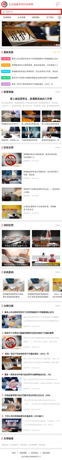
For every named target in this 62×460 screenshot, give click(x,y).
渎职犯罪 (50, 17)
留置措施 (36, 17)
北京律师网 (32, 445)
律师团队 (23, 453)
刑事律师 (23, 445)
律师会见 (5, 445)
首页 (7, 17)
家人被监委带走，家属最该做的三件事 (31, 98)
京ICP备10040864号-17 (31, 457)
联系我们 (35, 453)
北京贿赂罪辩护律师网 (21, 4)
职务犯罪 (21, 17)
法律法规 (6, 59)
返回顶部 (46, 453)
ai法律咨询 (14, 445)
